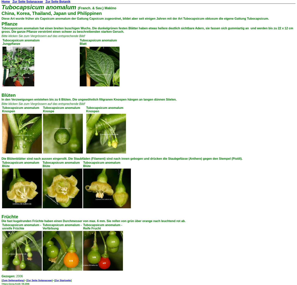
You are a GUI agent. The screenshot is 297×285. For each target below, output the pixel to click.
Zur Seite (32, 280)
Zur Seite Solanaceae (28, 1)
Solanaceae (45, 280)
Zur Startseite (63, 280)
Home (6, 1)
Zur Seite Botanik (57, 1)
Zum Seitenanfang (13, 280)
